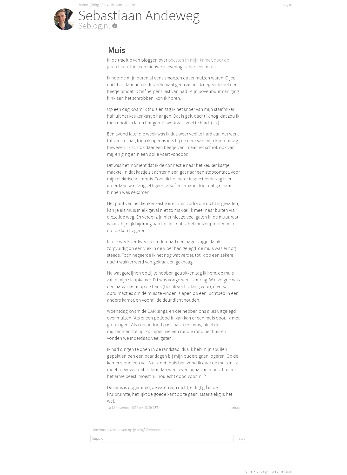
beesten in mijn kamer (190, 60)
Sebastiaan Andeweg (139, 16)
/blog (94, 4)
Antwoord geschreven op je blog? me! (133, 429)
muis (236, 407)
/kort (120, 4)
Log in (287, 4)
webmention (282, 471)
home (83, 4)
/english (107, 4)
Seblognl (97, 25)
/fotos (130, 4)
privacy (262, 471)
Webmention (156, 429)
